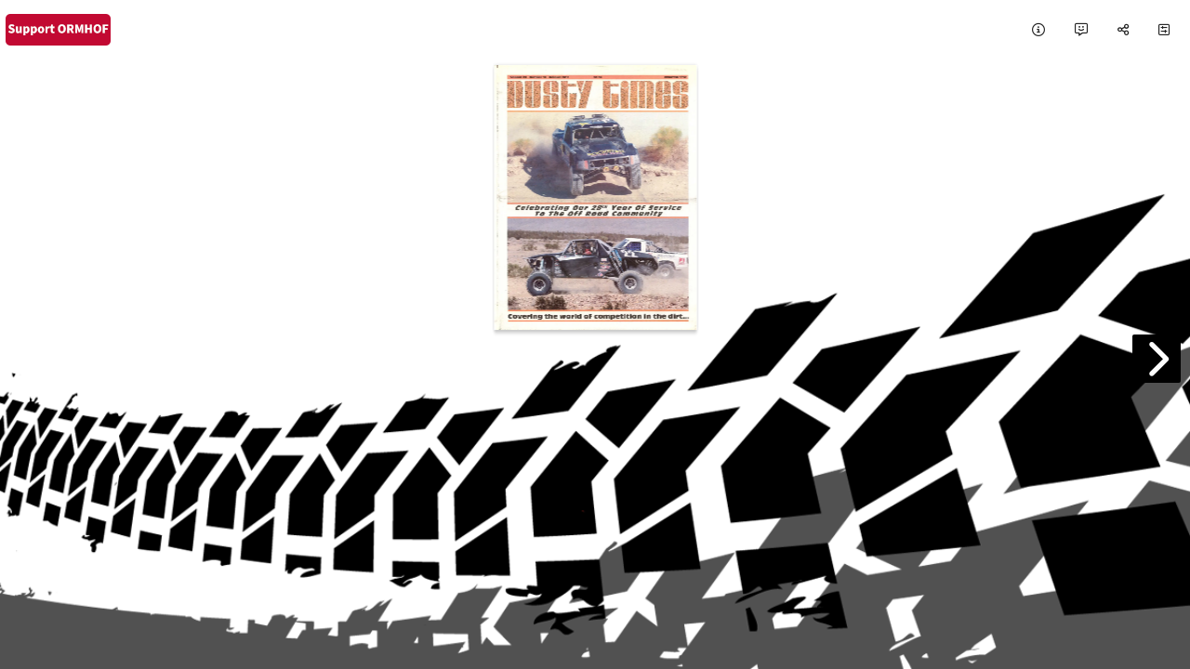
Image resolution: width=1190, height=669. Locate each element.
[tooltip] (1038, 30)
